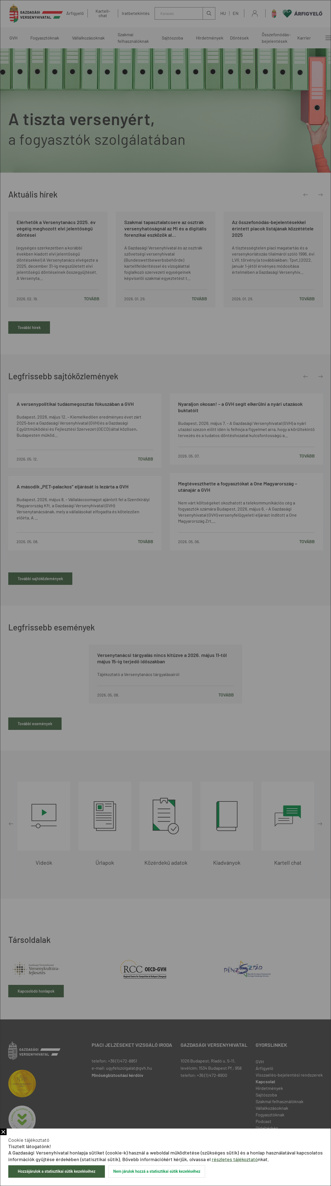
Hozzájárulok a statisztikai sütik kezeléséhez (56, 1171)
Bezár (3, 1132)
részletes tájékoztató (235, 1159)
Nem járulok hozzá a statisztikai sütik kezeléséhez (156, 1171)
